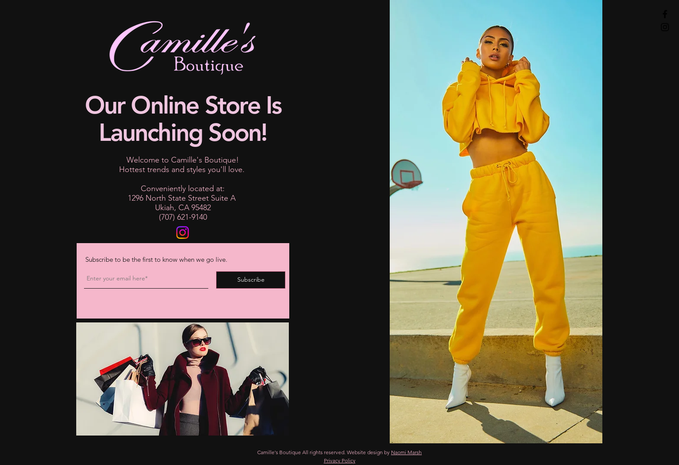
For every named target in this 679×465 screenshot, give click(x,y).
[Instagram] (665, 27)
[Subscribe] (250, 280)
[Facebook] (665, 14)
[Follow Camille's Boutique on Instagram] (182, 232)
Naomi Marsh (406, 452)
